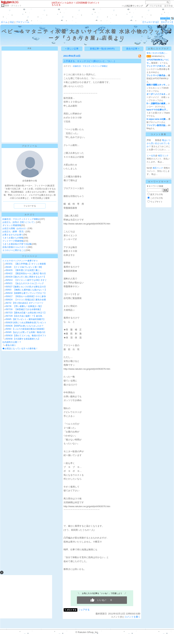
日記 (12, 22)
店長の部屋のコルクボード (14, 247)
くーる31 (151, 155)
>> (132, 6)
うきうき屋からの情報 (12, 238)
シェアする (84, 609)
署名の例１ (11, 345)
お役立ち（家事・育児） (13, 231)
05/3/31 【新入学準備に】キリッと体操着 (26, 264)
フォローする (29, 206)
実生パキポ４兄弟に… (157, 53)
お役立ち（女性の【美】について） (19, 222)
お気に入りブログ (158, 48)
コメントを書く (132, 616)
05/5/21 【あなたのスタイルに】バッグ (25, 283)
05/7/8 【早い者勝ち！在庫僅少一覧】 (24, 306)
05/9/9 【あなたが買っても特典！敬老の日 (25, 332)
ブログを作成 (155, 6)
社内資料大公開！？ (11, 342)
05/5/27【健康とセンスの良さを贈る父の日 (26, 286)
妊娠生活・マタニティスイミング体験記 (21, 219)
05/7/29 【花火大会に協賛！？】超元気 (24, 316)
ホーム (4, 22)
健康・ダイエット (13, 5)
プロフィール (22, 22)
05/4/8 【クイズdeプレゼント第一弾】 (24, 267)
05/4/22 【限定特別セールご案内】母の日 (26, 273)
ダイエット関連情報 (11, 225)
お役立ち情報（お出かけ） (14, 228)
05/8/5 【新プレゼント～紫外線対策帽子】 (25, 319)
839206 (165, 18)
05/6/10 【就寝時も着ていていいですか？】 (26, 293)
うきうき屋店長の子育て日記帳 (17, 244)
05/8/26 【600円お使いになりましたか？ (25, 326)
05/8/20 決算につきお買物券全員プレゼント (26, 322)
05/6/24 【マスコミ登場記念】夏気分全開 (26, 299)
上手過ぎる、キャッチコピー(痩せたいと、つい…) (89, 61)
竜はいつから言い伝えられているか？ (158, 143)
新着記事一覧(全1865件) (102, 48)
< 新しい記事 (72, 48)
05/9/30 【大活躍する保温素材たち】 (23, 339)
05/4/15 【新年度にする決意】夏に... (23, 270)
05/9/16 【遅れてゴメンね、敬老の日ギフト (26, 335)
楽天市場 (168, 6)
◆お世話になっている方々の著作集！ (20, 348)
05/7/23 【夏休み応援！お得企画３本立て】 (26, 312)
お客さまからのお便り (12, 234)
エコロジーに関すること (13, 250)
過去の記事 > (132, 48)
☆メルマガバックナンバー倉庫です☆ (20, 260)
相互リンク (163, 155)
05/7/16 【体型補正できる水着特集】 (24, 309)
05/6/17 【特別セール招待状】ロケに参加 (26, 296)
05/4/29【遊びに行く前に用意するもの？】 (26, 277)
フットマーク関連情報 (12, 241)
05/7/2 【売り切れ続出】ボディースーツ (24, 303)
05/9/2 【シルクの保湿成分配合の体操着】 (25, 329)
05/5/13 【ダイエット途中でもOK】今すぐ (26, 280)
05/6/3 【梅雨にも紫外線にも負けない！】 (26, 290)
